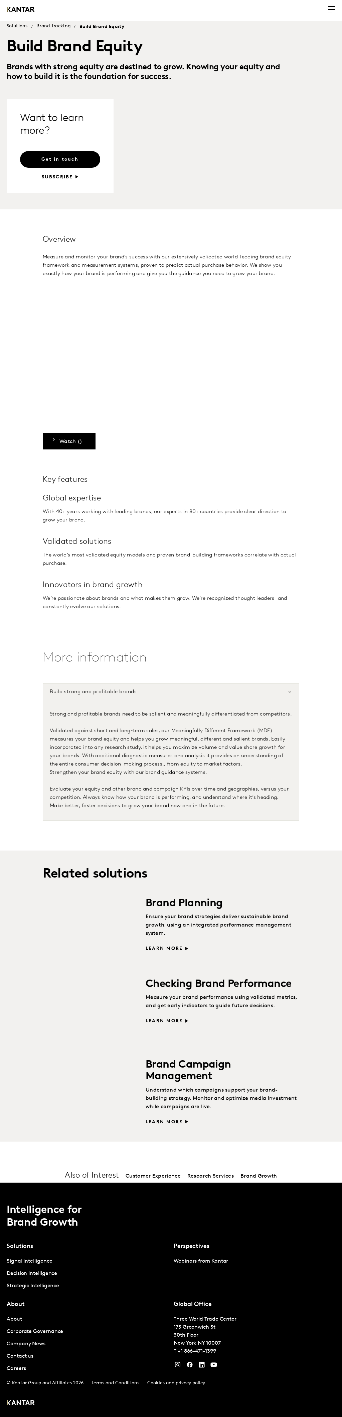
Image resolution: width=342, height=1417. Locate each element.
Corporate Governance (35, 1331)
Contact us (20, 1356)
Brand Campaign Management (188, 1071)
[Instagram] (178, 1366)
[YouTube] (202, 1366)
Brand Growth (258, 1176)
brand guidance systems (175, 772)
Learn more (164, 948)
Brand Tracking (53, 26)
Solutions (17, 26)
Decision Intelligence (32, 1273)
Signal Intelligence (29, 1261)
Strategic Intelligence (33, 1286)
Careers (16, 1368)
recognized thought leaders (241, 598)
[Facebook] (190, 1366)
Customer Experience (153, 1176)
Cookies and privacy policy (176, 1383)
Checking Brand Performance (218, 984)
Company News (26, 1344)
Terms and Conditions (115, 1383)
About (14, 1319)
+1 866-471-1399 (197, 1351)
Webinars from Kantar (201, 1261)
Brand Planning (184, 903)
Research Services (210, 1176)
